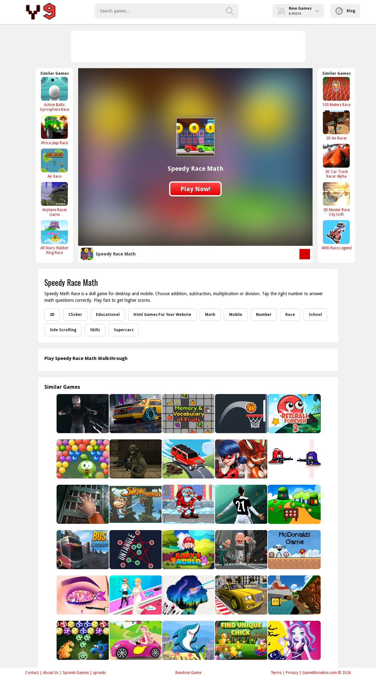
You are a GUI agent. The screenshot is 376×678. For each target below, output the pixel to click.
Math (210, 314)
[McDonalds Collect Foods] (293, 549)
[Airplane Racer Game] (54, 199)
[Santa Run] (188, 504)
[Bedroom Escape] (82, 504)
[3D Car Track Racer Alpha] (336, 161)
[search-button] (229, 11)
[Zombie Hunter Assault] (82, 413)
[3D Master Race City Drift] (336, 199)
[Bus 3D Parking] (82, 549)
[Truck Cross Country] (188, 459)
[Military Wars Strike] (135, 459)
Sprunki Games (76, 672)
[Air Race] (54, 163)
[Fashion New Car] (135, 640)
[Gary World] (188, 549)
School (315, 314)
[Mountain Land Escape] (293, 504)
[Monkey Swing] (135, 504)
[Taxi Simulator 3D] (240, 595)
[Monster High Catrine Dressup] (293, 640)
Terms (276, 672)
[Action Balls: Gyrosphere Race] (54, 94)
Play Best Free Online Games (41, 11)
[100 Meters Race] (336, 91)
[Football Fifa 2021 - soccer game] (240, 504)
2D (52, 314)
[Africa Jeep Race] (54, 129)
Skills (95, 330)
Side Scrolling (63, 330)
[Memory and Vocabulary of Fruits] (188, 413)
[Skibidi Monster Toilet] (240, 549)
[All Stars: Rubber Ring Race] (54, 237)
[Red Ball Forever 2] (293, 413)
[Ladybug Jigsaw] (240, 459)
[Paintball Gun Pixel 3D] (293, 595)
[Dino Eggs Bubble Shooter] (82, 640)
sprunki (99, 672)
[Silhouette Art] (188, 595)
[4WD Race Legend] (336, 235)
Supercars (123, 330)
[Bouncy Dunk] (240, 413)
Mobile (235, 314)
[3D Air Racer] (336, 125)
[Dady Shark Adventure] (188, 640)
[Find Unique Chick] (240, 640)
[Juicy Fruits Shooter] (82, 459)
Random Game (188, 672)
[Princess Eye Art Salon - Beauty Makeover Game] (82, 595)
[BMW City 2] (135, 413)
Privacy (292, 672)
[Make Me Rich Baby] (135, 595)
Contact (32, 672)
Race (290, 314)
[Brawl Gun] (293, 459)
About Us (50, 672)
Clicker (75, 314)
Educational (108, 314)
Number (264, 314)
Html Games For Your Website (162, 314)
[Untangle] (135, 549)
